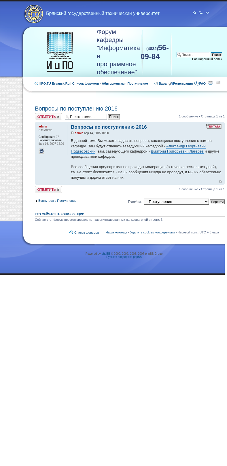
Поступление (137, 83)
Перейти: (135, 201)
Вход (163, 83)
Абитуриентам (113, 83)
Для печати (210, 82)
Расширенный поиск (207, 59)
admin (79, 133)
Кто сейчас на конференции (59, 214)
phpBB (105, 253)
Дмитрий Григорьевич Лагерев (177, 151)
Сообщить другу (218, 82)
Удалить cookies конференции (152, 232)
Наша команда (116, 232)
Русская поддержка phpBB (124, 256)
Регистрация (183, 83)
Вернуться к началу (220, 181)
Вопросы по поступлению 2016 (76, 108)
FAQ (202, 83)
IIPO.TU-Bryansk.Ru (54, 83)
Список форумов (85, 83)
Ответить (48, 116)
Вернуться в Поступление (57, 200)
